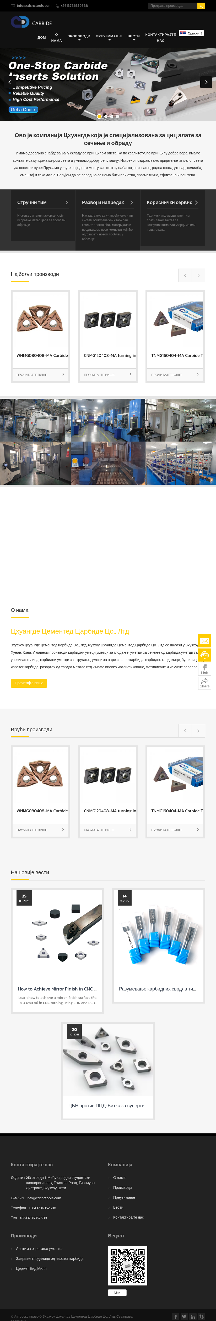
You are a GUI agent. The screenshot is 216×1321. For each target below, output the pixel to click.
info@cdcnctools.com (34, 5)
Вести (133, 38)
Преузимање (109, 38)
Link (117, 1292)
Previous (10, 82)
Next (206, 82)
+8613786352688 (74, 5)
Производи (78, 38)
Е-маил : (18, 1198)
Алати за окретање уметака (39, 1249)
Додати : (18, 1177)
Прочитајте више (40, 375)
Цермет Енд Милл (31, 1268)
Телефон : (19, 1208)
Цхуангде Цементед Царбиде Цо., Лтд (70, 631)
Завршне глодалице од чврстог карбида (49, 1258)
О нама (56, 37)
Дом (41, 37)
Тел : (14, 1218)
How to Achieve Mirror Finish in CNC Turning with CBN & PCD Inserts (88, 989)
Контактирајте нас (160, 37)
